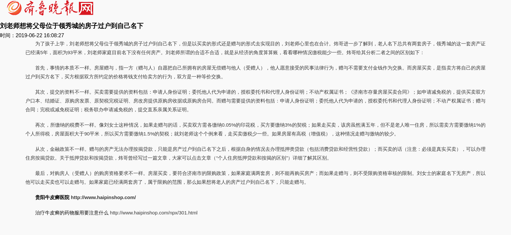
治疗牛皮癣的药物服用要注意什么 (72, 212)
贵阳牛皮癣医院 (52, 197)
